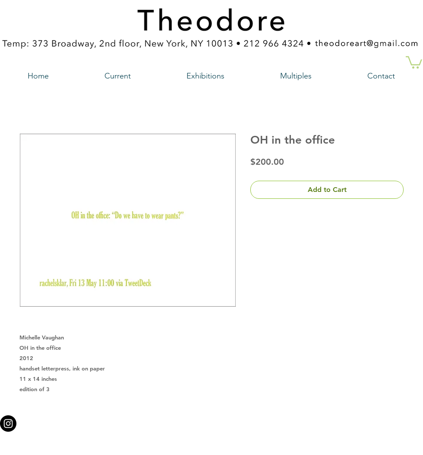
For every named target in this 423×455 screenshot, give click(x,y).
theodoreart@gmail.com (175, 421)
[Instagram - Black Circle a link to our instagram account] (8, 423)
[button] (414, 62)
